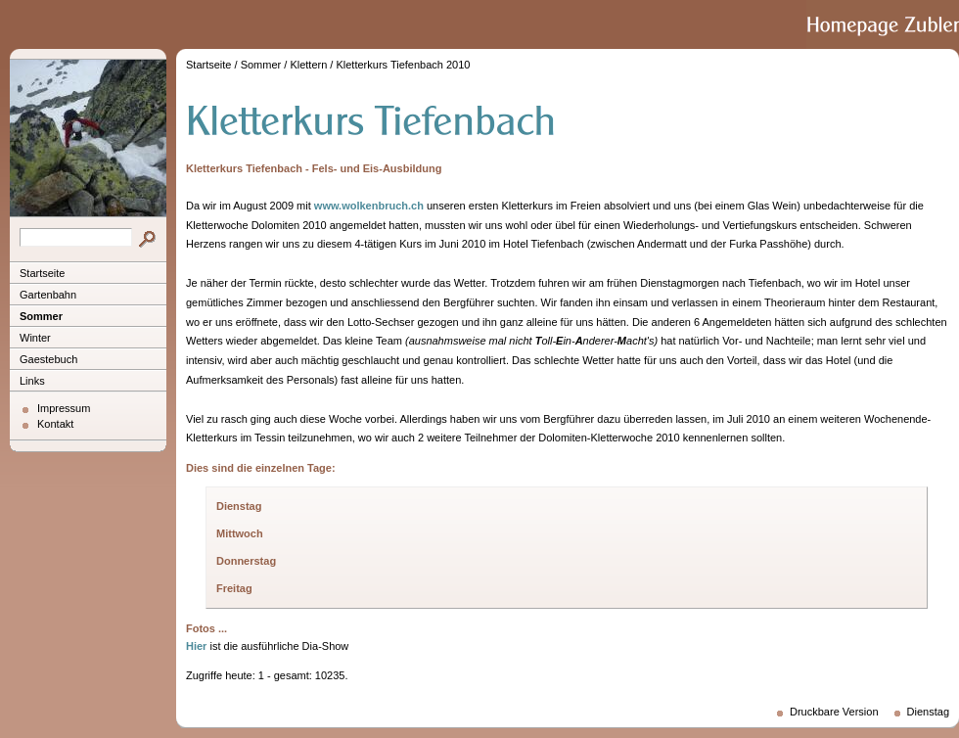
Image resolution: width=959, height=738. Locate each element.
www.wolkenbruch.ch (369, 205)
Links (32, 381)
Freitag (234, 588)
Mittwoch (239, 533)
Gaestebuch (48, 359)
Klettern (308, 64)
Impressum (63, 408)
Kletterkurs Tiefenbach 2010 (403, 64)
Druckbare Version (834, 711)
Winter (35, 338)
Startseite (42, 273)
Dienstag (238, 506)
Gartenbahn (48, 294)
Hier (196, 646)
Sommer (41, 316)
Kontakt (55, 424)
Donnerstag (246, 561)
